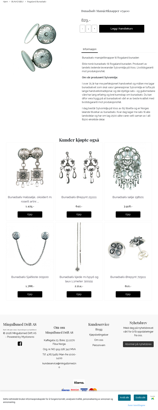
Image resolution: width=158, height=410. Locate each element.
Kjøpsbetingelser (98, 334)
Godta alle (140, 397)
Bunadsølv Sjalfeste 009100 (30, 277)
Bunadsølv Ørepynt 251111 (79, 197)
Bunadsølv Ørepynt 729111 (128, 277)
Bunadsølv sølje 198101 (128, 197)
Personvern (98, 345)
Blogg (98, 329)
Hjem (5, 1)
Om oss (98, 340)
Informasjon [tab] (89, 49)
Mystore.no (27, 336)
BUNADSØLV (16, 1)
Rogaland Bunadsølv (35, 1)
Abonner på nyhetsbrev (138, 344)
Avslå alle (124, 397)
